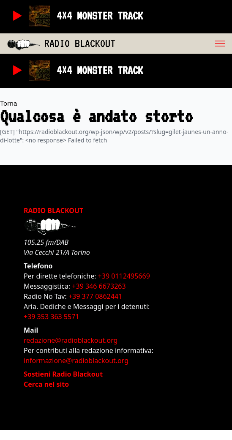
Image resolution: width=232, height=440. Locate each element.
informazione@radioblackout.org (76, 360)
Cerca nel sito (46, 384)
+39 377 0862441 (95, 296)
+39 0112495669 (124, 276)
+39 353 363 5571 (51, 316)
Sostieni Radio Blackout (63, 374)
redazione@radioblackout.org (70, 340)
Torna (8, 103)
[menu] (173, 43)
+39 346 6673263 (99, 286)
